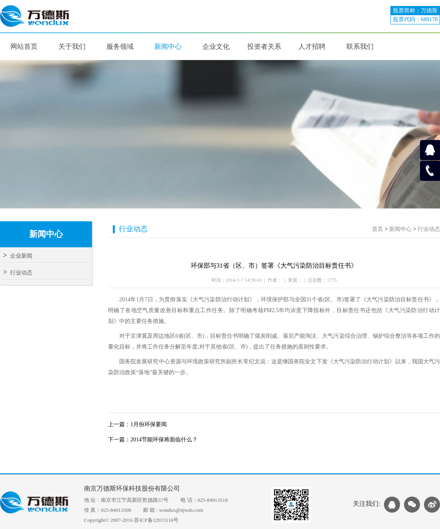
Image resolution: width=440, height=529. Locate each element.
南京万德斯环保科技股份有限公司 (132, 488)
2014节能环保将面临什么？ (164, 440)
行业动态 (17, 273)
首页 (377, 229)
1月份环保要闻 (148, 424)
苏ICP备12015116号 (156, 520)
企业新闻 (17, 256)
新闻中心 (400, 229)
